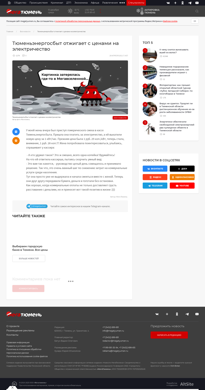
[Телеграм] (76, 206)
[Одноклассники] (182, 2)
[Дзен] (175, 2)
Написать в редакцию (169, 335)
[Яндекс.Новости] (155, 177)
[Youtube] (197, 2)
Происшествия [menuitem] (38, 2)
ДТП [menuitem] (68, 2)
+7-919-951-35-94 (110, 347)
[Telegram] (189, 2)
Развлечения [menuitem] (110, 2)
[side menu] (9, 3)
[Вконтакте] (168, 2)
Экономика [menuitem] (81, 2)
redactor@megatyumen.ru (115, 341)
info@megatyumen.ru (113, 331)
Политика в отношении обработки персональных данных (23, 351)
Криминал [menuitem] (57, 2)
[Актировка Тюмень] (147, 11)
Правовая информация (17, 342)
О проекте (12, 326)
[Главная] (24, 11)
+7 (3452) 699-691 (110, 327)
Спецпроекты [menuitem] (136, 2)
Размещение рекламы (20, 330)
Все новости (25, 31)
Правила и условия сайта (19, 346)
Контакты (12, 334)
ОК (195, 21)
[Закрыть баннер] (12, 387)
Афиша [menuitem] (95, 2)
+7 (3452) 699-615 (127, 347)
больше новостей (29, 258)
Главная (9, 31)
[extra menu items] (122, 3)
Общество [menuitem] (20, 2)
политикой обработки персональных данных (77, 21)
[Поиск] (197, 11)
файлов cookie (170, 21)
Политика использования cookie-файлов (27, 356)
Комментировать (28, 288)
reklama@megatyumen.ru (115, 351)
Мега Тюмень (121, 196)
